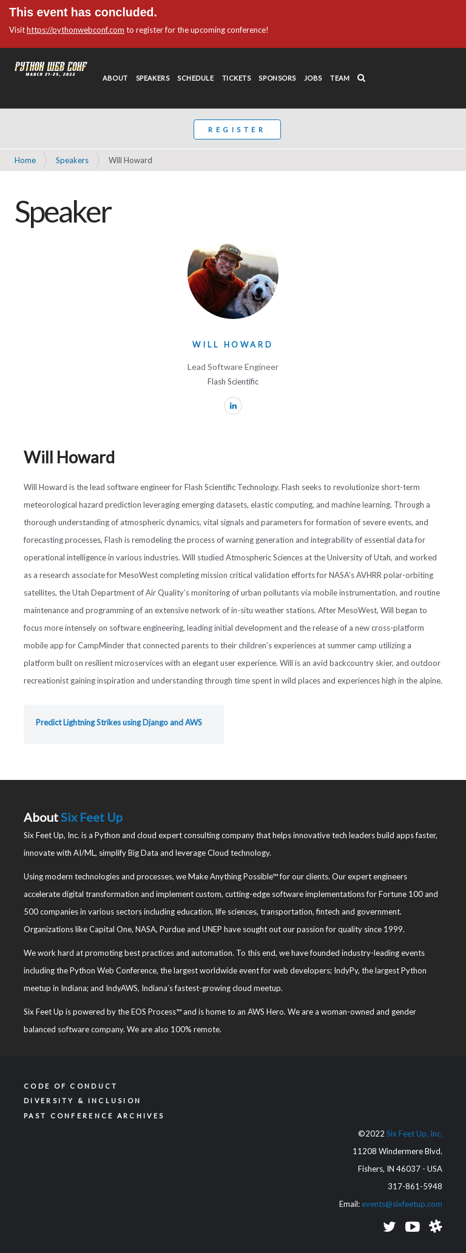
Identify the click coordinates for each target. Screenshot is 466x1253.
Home (25, 160)
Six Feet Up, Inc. (414, 1133)
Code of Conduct (71, 1086)
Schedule (195, 78)
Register (237, 129)
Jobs (313, 78)
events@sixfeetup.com (402, 1204)
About (115, 78)
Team (340, 78)
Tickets (236, 78)
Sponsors (276, 78)
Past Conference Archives (94, 1116)
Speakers (152, 78)
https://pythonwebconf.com (75, 30)
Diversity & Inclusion (82, 1100)
